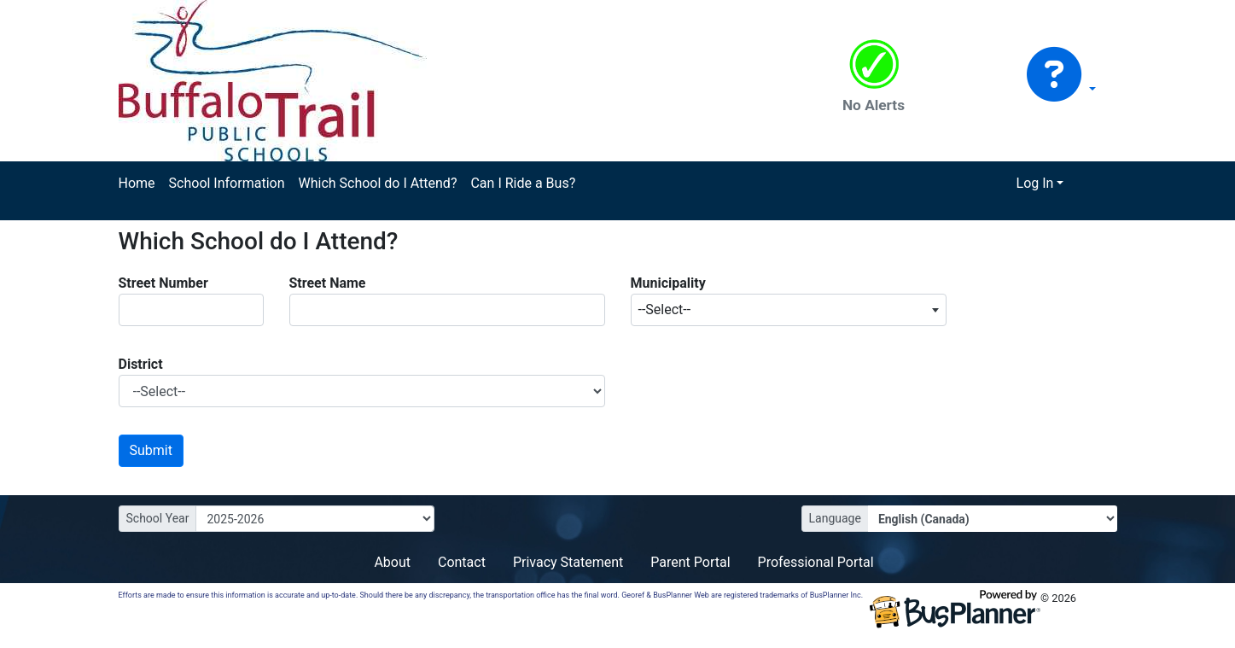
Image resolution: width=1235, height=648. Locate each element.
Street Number (163, 283)
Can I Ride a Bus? (522, 183)
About (392, 562)
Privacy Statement (568, 562)
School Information (227, 183)
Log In (1035, 183)
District (141, 364)
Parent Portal (690, 562)
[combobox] (789, 310)
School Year (157, 518)
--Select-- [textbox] (664, 309)
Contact (462, 562)
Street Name (327, 283)
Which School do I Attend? (377, 183)
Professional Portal (816, 562)
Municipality (668, 283)
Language (835, 518)
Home (137, 183)
